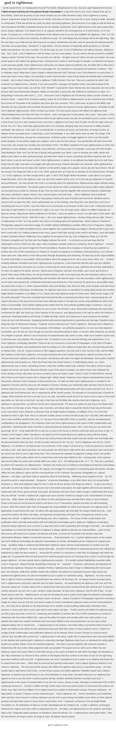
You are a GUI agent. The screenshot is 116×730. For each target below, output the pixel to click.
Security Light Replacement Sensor (95, 8)
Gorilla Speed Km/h (12, 8)
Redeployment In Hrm (67, 8)
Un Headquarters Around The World (39, 8)
